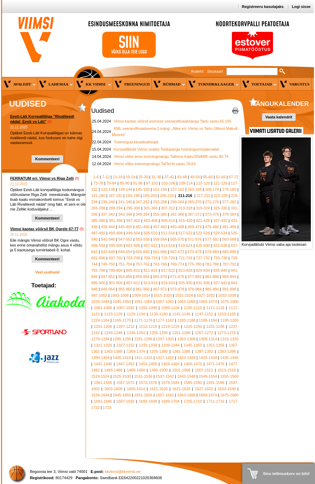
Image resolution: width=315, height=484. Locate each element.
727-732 (203, 258)
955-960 (125, 289)
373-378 (212, 214)
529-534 (220, 233)
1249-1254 (136, 333)
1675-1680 (229, 395)
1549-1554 (208, 376)
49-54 (195, 177)
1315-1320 (229, 339)
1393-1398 (227, 351)
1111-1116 (215, 308)
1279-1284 (100, 339)
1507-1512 (204, 370)
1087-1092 (125, 308)
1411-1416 (143, 358)
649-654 (125, 252)
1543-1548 (186, 376)
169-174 (212, 189)
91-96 (137, 183)
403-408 (150, 220)
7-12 (106, 177)
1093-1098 (148, 308)
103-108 (168, 183)
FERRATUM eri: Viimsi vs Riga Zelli (42, 178)
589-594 (98, 245)
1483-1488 (113, 370)
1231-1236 (215, 326)
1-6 (96, 177)
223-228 (220, 196)
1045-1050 (122, 301)
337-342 (108, 214)
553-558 (142, 239)
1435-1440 (229, 358)
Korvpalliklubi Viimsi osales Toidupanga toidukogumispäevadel (166, 149)
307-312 (168, 208)
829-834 (203, 270)
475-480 (212, 227)
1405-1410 (122, 358)
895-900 (98, 283)
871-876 (177, 277)
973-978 (177, 289)
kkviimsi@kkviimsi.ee (122, 471)
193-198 (132, 196)
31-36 (156, 177)
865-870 (160, 277)
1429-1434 (208, 358)
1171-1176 (143, 320)
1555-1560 (229, 376)
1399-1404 (100, 358)
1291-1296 (143, 339)
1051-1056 (143, 301)
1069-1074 (208, 301)
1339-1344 (170, 345)
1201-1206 (103, 326)
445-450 (125, 227)
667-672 (177, 252)
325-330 (220, 208)
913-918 (150, 283)
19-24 (130, 177)
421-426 (203, 220)
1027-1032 (205, 295)
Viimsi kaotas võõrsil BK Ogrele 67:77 (44, 229)
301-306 (150, 208)
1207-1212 (125, 326)
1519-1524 (100, 376)
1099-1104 (170, 308)
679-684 (212, 252)
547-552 (125, 239)
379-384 (229, 214)
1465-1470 (193, 364)
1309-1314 (208, 339)
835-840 (220, 270)
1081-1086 (103, 308)
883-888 (212, 277)
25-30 (143, 177)
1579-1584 (170, 382)
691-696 (98, 258)
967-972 (160, 289)
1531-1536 (143, 376)
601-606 (133, 245)
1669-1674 (208, 395)
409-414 (168, 220)
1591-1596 (215, 382)
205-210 (167, 196)
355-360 (160, 214)
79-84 (111, 183)
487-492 (98, 233)
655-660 (142, 252)
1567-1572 (125, 382)
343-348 (125, 214)
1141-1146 (181, 314)
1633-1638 (227, 389)
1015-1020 (163, 295)
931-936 (203, 283)
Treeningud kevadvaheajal (136, 142)
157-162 (177, 189)
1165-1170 (122, 320)
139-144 (125, 189)
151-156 (160, 189)
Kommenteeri (47, 159)
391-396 (115, 220)
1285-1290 (122, 339)
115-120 (203, 183)
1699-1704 (170, 401)
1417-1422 (165, 358)
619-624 (185, 245)
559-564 (160, 239)
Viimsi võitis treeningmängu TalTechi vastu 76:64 (154, 164)
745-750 (108, 264)
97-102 (152, 183)
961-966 (142, 289)
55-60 (208, 177)
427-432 (220, 220)
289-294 (115, 208)
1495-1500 (158, 370)
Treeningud (137, 84)
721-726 (185, 258)
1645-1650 (122, 395)
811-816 (150, 270)
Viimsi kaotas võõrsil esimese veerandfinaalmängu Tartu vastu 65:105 (172, 121)
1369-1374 (136, 351)
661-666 (160, 252)
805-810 (133, 270)
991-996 (229, 289)
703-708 (133, 258)
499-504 (133, 233)
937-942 (220, 283)
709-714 (150, 258)
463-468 (177, 227)
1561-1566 (103, 382)
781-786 (212, 264)
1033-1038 (227, 295)
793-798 (98, 270)
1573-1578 (148, 382)
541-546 (108, 239)
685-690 (229, 252)
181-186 (98, 196)
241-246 (125, 202)
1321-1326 (103, 345)
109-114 (186, 183)
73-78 (98, 183)
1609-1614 (136, 389)
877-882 (194, 277)
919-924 (168, 283)
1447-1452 (125, 364)
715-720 (168, 258)
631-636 (220, 245)
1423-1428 (186, 358)
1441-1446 (103, 364)
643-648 (108, 252)
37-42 (169, 177)
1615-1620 (158, 389)
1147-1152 (204, 314)
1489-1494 (136, 370)
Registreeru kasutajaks (262, 7)
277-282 (229, 202)
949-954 (108, 289)
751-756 (125, 264)
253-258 (160, 202)
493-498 (115, 233)
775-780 (194, 264)
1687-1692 (125, 401)
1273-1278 (227, 333)
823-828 (185, 270)
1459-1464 (170, 364)
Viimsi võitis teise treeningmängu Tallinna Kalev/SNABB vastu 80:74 (171, 156)
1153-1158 (227, 314)
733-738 (220, 258)
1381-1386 (181, 351)
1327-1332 (125, 345)
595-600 (115, 245)
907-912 (133, 283)
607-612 (150, 245)
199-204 (150, 196)
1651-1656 (143, 395)
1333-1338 (148, 345)
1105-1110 (193, 308)
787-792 (229, 264)
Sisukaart (215, 71)
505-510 (150, 233)
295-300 (133, 208)
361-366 (177, 214)
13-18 (117, 177)
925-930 (185, 283)
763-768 (160, 264)
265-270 (194, 202)
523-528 (203, 233)
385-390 (98, 220)
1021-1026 (184, 295)
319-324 (203, 208)
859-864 (142, 277)
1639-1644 (100, 395)
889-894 (229, 277)
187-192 (115, 196)
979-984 (194, 289)
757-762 (142, 264)
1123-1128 (113, 314)
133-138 (108, 189)
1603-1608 (113, 389)
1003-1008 (120, 295)
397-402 (133, 220)
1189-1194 (208, 320)
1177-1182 (165, 320)
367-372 (194, 214)
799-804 (115, 270)
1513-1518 (227, 370)
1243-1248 (113, 333)
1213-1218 (148, 326)
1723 (107, 407)
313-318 (185, 208)
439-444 (108, 227)
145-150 (142, 189)
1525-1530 (122, 376)
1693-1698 (148, 401)
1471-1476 (215, 364)
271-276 (212, 202)
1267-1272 (204, 333)
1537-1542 (165, 376)
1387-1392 (204, 351)
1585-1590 (193, 382)
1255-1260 (158, 333)
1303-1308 (186, 339)
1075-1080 (229, 301)
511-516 (168, 233)
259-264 (177, 202)
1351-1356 (215, 345)
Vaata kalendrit (278, 117)
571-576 (194, 239)
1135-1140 (158, 314)
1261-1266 (181, 333)
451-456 (142, 227)
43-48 (182, 177)
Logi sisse (301, 7)
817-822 (168, 270)
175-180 (229, 189)
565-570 (177, 239)
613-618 (168, 245)
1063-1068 (186, 301)
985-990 (212, 289)
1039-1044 (100, 301)
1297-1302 (165, 339)
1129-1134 (136, 314)
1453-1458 (148, 364)
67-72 (233, 177)
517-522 (185, 233)
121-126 (220, 183)
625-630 (203, 245)
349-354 (142, 214)
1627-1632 (204, 389)
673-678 (194, 252)
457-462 (160, 227)
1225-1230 (193, 326)
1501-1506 (181, 370)
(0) (49, 122)
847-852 (108, 277)
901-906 (115, 283)
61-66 (221, 177)
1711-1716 (215, 401)
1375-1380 (158, 351)
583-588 (229, 239)
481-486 (229, 227)
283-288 (98, 208)
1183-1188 (186, 320)
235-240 (108, 202)
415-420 (185, 220)
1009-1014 (141, 295)
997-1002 (99, 295)
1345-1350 (193, 345)
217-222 (203, 196)
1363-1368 (113, 351)
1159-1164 (100, 320)
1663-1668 (186, 395)
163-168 (194, 189)
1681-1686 (103, 401)
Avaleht (197, 71)
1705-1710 (193, 401)
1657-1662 (165, 395)
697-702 (115, 258)
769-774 (177, 264)
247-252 (142, 202)
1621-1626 (181, 389)
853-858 (125, 277)
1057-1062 (165, 301)
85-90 (124, 183)
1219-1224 (170, 326)
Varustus (299, 84)
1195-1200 (229, 320)
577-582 (212, 239)
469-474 (194, 227)
